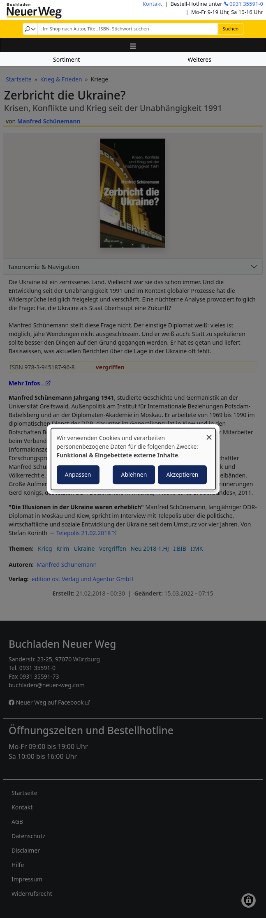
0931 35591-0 (246, 3)
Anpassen (78, 474)
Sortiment (66, 59)
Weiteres (199, 59)
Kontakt (152, 3)
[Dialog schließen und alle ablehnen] (209, 433)
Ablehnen (134, 474)
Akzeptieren (182, 474)
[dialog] (133, 459)
